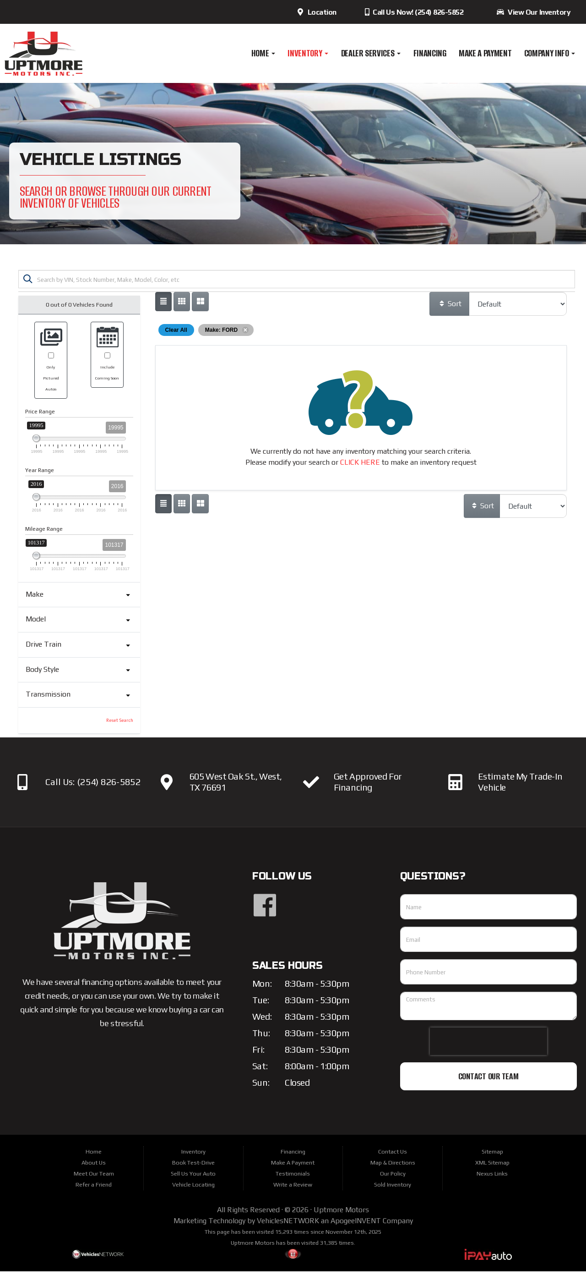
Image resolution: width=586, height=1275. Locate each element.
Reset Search (119, 723)
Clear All (176, 333)
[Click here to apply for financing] (311, 786)
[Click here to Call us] (23, 786)
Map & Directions (392, 1166)
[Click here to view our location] (167, 786)
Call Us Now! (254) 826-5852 (413, 12)
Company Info (549, 53)
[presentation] (488, 1045)
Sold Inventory (392, 1188)
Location (316, 12)
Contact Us (392, 1155)
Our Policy (393, 1177)
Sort (449, 307)
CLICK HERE (360, 466)
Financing (429, 53)
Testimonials (293, 1177)
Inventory (308, 53)
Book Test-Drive (193, 1166)
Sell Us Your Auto (193, 1177)
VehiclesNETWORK (288, 1224)
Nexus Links (492, 1177)
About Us (93, 1166)
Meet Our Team (94, 1177)
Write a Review (292, 1188)
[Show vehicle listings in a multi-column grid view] (200, 305)
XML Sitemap (492, 1166)
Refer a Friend (94, 1188)
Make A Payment (485, 53)
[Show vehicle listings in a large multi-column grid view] (182, 305)
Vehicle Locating (193, 1188)
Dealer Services (371, 53)
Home (263, 53)
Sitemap (492, 1155)
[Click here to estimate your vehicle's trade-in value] (455, 786)
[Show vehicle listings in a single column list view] (163, 305)
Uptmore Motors (341, 1213)
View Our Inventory (533, 12)
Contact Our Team (488, 1080)
